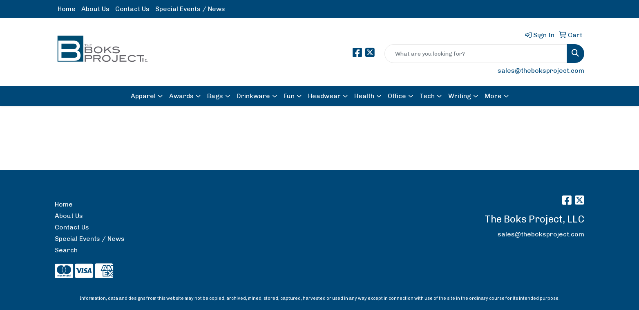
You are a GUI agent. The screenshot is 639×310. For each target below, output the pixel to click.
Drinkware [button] (253, 96)
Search (66, 250)
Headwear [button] (324, 96)
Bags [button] (215, 96)
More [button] (493, 96)
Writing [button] (459, 96)
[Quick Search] (475, 53)
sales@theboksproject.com (541, 70)
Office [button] (397, 96)
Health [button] (364, 96)
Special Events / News (190, 9)
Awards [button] (181, 96)
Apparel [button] (143, 96)
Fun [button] (289, 96)
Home (67, 9)
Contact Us (132, 9)
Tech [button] (427, 96)
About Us (95, 9)
